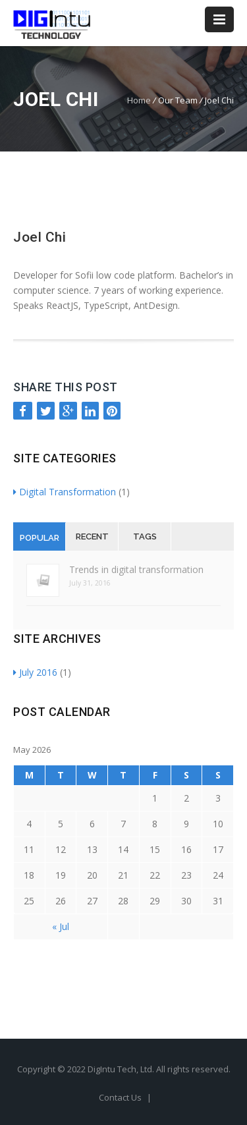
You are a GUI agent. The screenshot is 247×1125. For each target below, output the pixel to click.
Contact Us (121, 1097)
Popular (39, 538)
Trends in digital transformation (136, 569)
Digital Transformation (64, 491)
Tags (145, 536)
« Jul (60, 926)
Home (139, 100)
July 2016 (35, 672)
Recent (92, 536)
